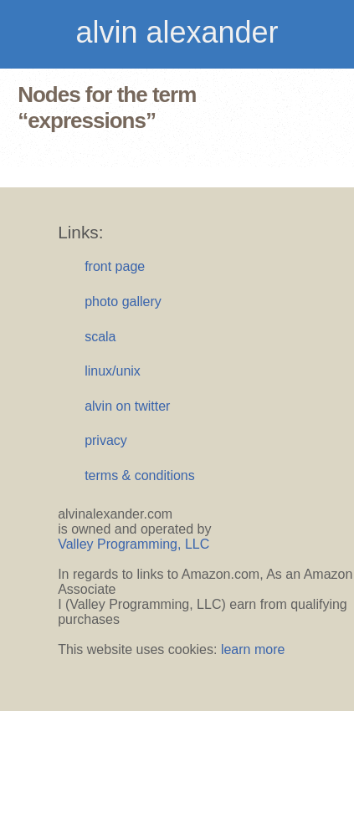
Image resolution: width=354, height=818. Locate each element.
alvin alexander (176, 32)
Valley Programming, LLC (133, 544)
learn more (253, 649)
